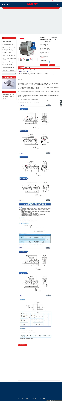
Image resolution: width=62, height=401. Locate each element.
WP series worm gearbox (7, 52)
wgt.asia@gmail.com (57, 4)
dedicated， (45, 60)
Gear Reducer (11, 96)
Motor (4, 94)
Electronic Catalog (22, 71)
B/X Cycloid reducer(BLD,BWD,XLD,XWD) (9, 55)
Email (46, 64)
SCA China (4, 98)
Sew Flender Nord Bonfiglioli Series (8, 70)
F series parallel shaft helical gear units (9, 47)
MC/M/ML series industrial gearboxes (8, 67)
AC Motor (4, 65)
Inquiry (41, 64)
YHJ (42, 60)
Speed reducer (5, 96)
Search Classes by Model (7, 41)
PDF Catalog (29, 71)
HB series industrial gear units (7, 49)
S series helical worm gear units (8, 44)
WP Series (12, 94)
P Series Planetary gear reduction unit (9, 50)
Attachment (52, 64)
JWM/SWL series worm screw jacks (8, 62)
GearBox (7, 94)
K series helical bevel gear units (8, 46)
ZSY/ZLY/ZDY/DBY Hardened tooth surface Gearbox (9, 59)
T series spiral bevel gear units (7, 61)
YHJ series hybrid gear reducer (8, 64)
